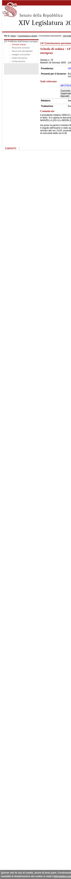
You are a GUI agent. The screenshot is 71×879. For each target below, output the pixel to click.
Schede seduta (19, 44)
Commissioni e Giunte (27, 36)
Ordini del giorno (19, 58)
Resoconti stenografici (22, 51)
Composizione (18, 61)
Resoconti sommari (21, 48)
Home (13, 36)
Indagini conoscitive (21, 54)
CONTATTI (10, 148)
